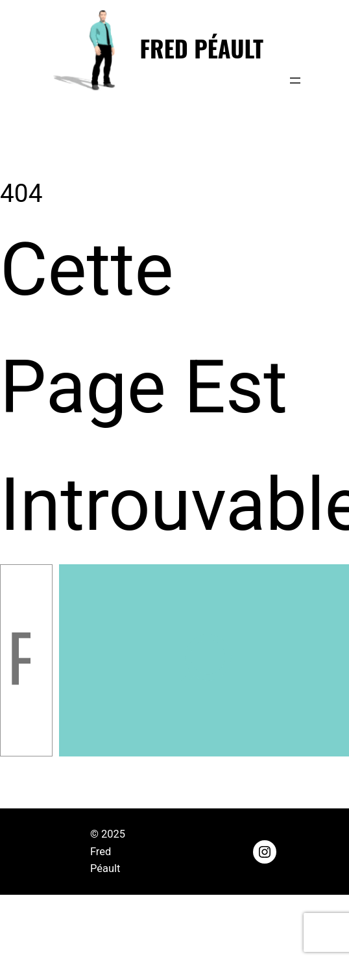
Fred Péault (201, 48)
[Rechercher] (204, 660)
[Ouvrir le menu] (295, 80)
